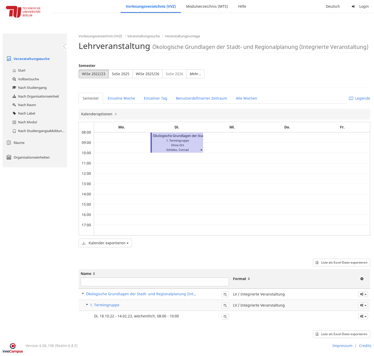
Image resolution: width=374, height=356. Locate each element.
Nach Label (23, 113)
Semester (87, 65)
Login (359, 6)
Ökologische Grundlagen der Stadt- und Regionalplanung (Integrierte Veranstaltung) (160, 293)
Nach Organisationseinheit (35, 96)
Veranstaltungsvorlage (182, 36)
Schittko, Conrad (177, 150)
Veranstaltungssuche (27, 58)
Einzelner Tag (155, 98)
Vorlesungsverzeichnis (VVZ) (151, 6)
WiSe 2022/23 (93, 73)
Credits (365, 345)
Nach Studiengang (29, 87)
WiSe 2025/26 (147, 73)
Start (18, 70)
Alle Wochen (246, 98)
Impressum (342, 345)
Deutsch (333, 6)
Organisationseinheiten (27, 157)
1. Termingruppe (104, 304)
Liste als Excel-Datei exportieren (341, 262)
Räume (14, 142)
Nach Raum (23, 104)
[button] (201, 149)
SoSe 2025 (120, 73)
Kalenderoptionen (97, 113)
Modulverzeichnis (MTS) (207, 6)
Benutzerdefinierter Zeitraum (201, 98)
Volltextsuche (25, 79)
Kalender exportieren (105, 242)
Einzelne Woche (121, 98)
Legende (359, 98)
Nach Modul (24, 122)
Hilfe (242, 6)
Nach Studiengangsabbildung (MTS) (39, 130)
